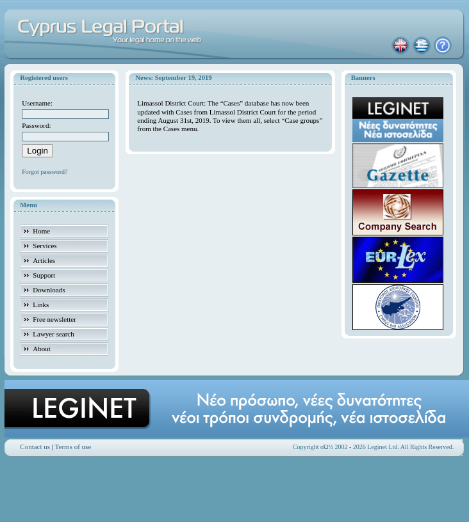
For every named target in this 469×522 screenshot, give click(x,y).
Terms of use (73, 446)
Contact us (35, 446)
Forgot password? (44, 171)
